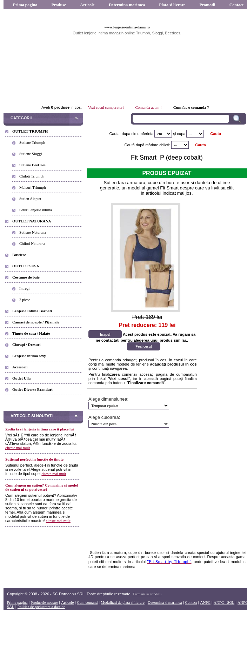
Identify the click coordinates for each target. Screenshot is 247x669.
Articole (87, 4)
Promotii (207, 4)
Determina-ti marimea (165, 602)
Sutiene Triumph (32, 142)
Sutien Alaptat (30, 198)
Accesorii (19, 367)
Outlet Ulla (21, 378)
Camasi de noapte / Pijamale (35, 322)
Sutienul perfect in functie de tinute (34, 459)
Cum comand (87, 602)
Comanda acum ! (148, 107)
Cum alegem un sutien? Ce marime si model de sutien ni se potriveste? (41, 487)
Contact (191, 602)
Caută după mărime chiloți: (148, 145)
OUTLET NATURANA (31, 221)
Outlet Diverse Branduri (32, 389)
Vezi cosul (143, 346)
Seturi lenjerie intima (35, 210)
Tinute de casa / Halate (31, 333)
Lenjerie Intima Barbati (32, 311)
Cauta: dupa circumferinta (131, 134)
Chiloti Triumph (31, 176)
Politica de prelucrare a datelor (41, 606)
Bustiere (19, 255)
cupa (181, 134)
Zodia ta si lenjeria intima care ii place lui (39, 429)
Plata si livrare (172, 4)
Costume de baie (26, 277)
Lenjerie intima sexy (29, 356)
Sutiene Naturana (32, 232)
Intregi (24, 288)
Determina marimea (127, 4)
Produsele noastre (44, 602)
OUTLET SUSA (25, 266)
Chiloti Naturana (32, 243)
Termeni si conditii (147, 594)
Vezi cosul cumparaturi (106, 107)
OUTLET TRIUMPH (30, 131)
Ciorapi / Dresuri (26, 344)
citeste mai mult (17, 448)
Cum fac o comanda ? (191, 107)
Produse (58, 4)
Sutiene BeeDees (32, 165)
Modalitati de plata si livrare (123, 602)
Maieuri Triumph (32, 187)
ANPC (205, 602)
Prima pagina (25, 4)
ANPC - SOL (224, 602)
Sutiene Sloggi (30, 154)
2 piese (24, 299)
